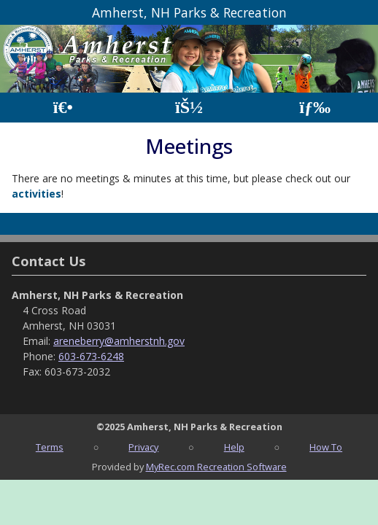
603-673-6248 (91, 356)
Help (234, 447)
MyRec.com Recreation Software (216, 466)
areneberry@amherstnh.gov (119, 341)
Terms (49, 447)
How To (325, 447)
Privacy (143, 447)
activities (36, 194)
